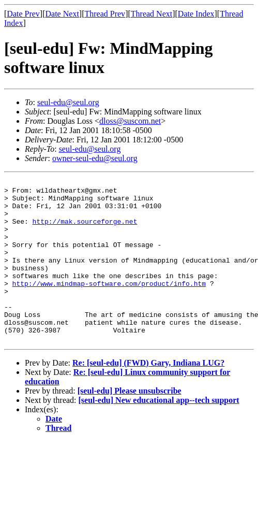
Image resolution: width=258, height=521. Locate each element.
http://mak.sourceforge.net (85, 230)
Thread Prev (104, 13)
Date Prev (23, 13)
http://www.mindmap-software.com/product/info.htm (109, 305)
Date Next (62, 13)
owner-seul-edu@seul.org (95, 158)
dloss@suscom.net (130, 121)
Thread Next (151, 13)
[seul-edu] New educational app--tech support (159, 432)
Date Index (196, 13)
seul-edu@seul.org (68, 102)
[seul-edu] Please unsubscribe (129, 423)
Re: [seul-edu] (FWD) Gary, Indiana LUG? (148, 395)
